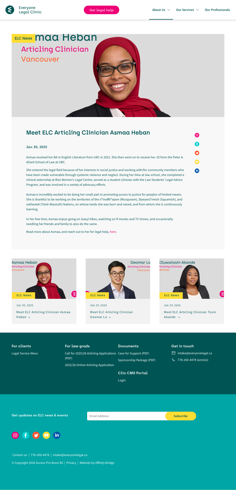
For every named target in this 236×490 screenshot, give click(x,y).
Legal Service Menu (25, 353)
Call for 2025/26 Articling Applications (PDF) (90, 355)
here (113, 232)
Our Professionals (217, 10)
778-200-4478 (40, 455)
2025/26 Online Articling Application (89, 365)
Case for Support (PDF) (133, 353)
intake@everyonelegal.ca (195, 353)
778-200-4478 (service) (193, 360)
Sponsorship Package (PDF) (136, 360)
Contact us (20, 455)
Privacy (71, 463)
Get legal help (101, 10)
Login (122, 380)
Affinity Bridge (104, 463)
